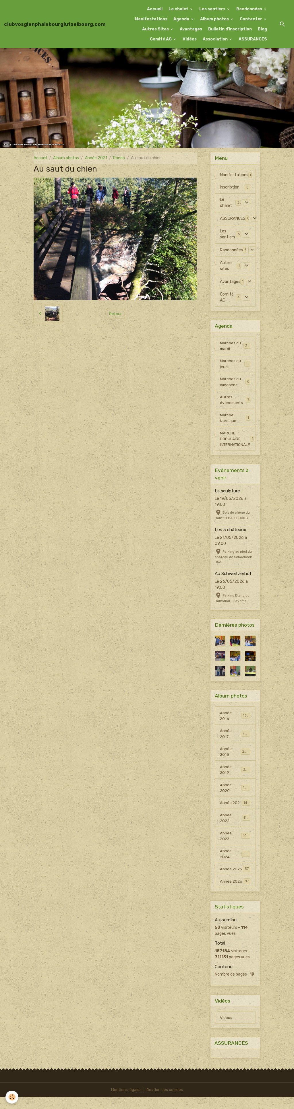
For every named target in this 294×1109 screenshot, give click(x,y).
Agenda (181, 19)
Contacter (251, 19)
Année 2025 (235, 880)
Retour (115, 313)
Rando (119, 158)
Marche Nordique (235, 419)
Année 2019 (235, 773)
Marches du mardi (235, 346)
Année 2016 (235, 717)
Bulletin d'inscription (230, 29)
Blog (262, 29)
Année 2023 (235, 846)
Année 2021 (96, 158)
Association (216, 39)
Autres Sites (156, 29)
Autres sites (226, 265)
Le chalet (179, 9)
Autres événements (235, 401)
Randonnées (249, 9)
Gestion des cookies (164, 1101)
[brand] (55, 24)
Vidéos (190, 39)
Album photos (215, 19)
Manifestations (151, 19)
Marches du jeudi (235, 364)
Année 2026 (235, 893)
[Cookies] (12, 1097)
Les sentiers (212, 9)
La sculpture (227, 493)
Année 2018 (235, 754)
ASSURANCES (253, 39)
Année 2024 (235, 864)
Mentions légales (126, 1101)
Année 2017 (235, 736)
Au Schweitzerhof (233, 575)
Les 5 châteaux (230, 532)
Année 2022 (235, 828)
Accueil (155, 9)
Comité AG (161, 39)
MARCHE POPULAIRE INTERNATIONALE (237, 440)
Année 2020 (235, 791)
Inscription (229, 187)
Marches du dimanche (235, 382)
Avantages (191, 29)
